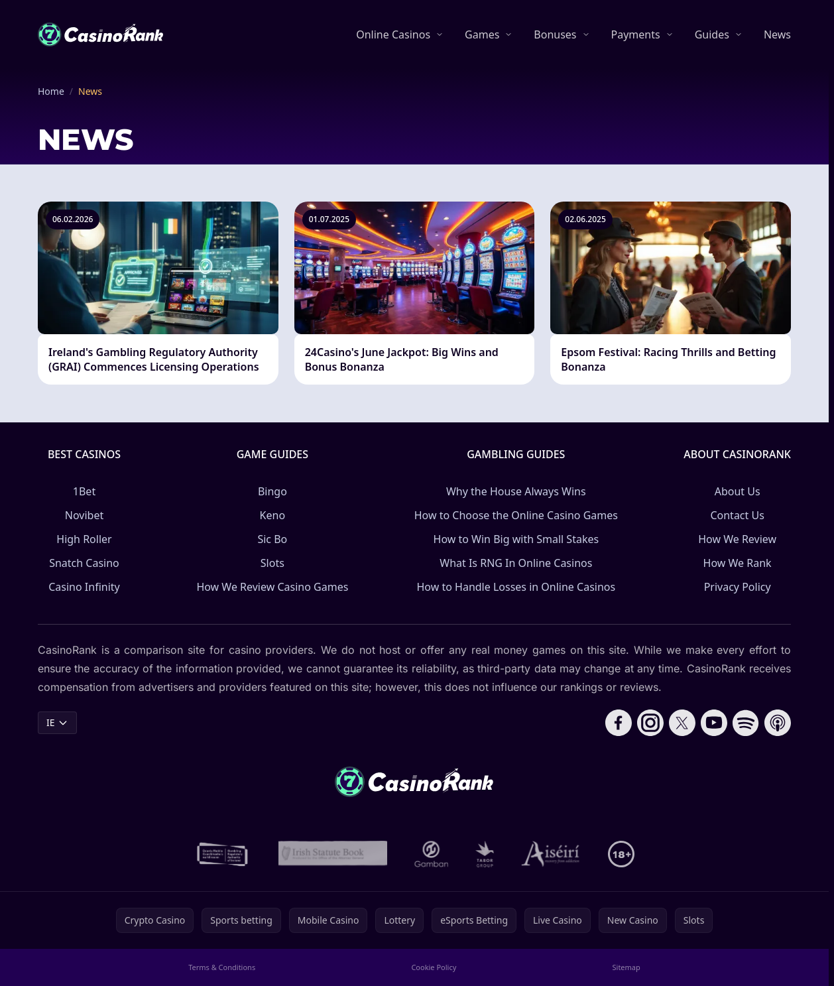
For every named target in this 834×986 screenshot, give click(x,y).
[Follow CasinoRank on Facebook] (618, 722)
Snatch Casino (84, 563)
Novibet (84, 515)
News (777, 34)
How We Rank (737, 563)
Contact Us (737, 515)
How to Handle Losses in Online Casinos (515, 587)
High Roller (83, 539)
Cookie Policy (433, 967)
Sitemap (626, 967)
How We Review (737, 539)
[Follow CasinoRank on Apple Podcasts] (777, 722)
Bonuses (555, 34)
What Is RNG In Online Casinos (516, 563)
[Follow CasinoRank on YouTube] (714, 722)
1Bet (84, 491)
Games (482, 34)
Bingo (272, 491)
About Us (737, 491)
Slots (272, 563)
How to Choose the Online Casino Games (516, 515)
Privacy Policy (737, 587)
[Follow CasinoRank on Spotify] (746, 722)
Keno (273, 515)
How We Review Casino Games (272, 587)
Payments (635, 34)
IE (57, 722)
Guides (712, 34)
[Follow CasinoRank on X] (682, 722)
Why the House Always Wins (516, 491)
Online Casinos (393, 34)
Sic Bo (272, 539)
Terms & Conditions (221, 967)
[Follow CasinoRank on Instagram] (650, 722)
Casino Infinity (84, 587)
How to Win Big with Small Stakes (516, 539)
